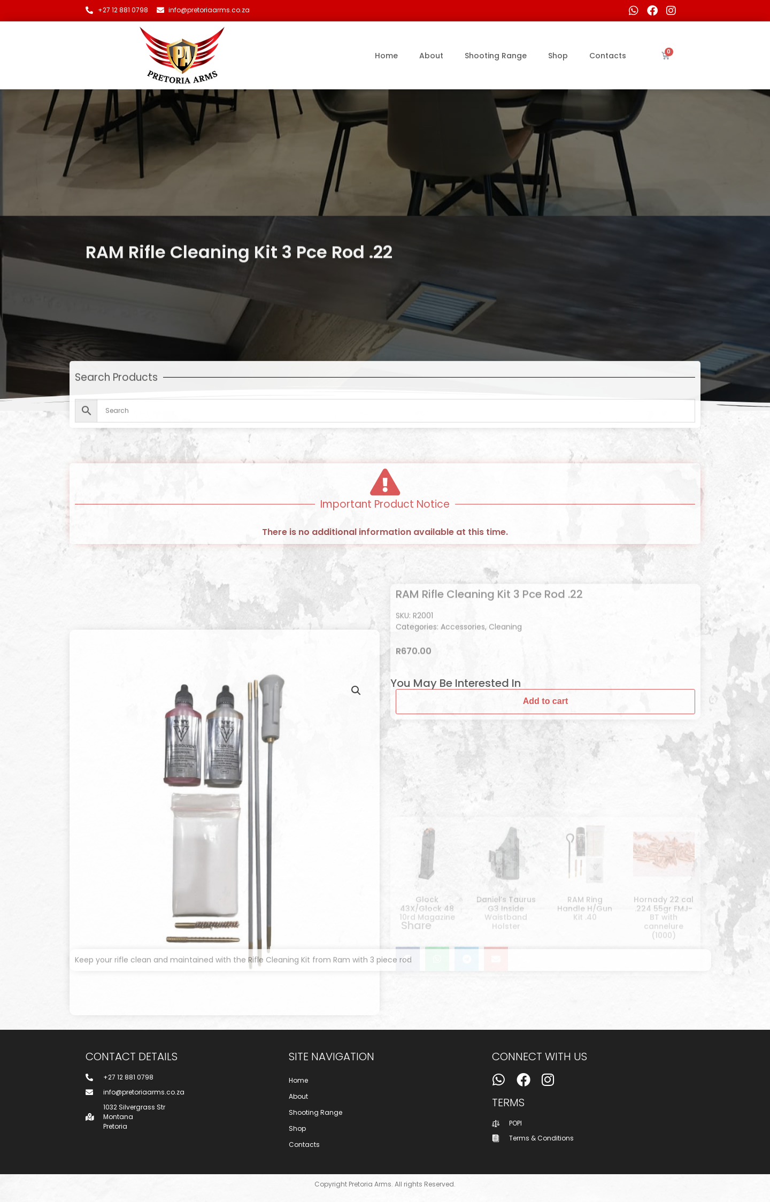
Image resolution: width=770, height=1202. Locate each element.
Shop (558, 55)
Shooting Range (496, 55)
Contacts (607, 55)
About (431, 55)
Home (386, 55)
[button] (356, 906)
